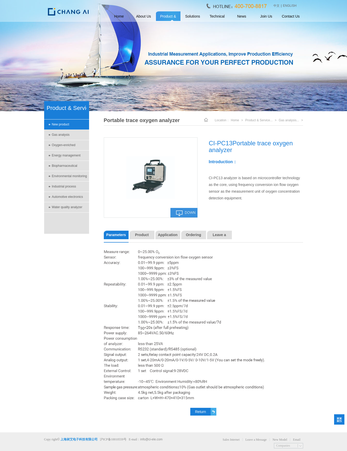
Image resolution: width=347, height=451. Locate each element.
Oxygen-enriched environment (63, 147)
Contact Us (290, 16)
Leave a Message (256, 439)
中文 (276, 5)
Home (119, 16)
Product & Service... (259, 120)
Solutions (192, 16)
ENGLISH (290, 5)
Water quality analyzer (67, 207)
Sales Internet (231, 439)
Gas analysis (61, 135)
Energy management (66, 155)
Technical (217, 16)
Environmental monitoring (69, 176)
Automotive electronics (67, 197)
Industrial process (64, 186)
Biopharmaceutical (64, 166)
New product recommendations (64, 126)
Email (297, 439)
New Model (279, 439)
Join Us (266, 16)
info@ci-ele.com (151, 439)
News (241, 16)
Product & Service (168, 17)
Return (200, 412)
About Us (143, 16)
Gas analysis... (289, 120)
